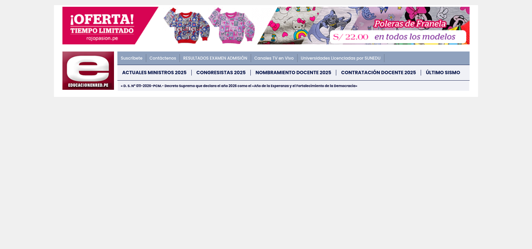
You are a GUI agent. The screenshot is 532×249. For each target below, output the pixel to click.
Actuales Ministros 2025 (154, 73)
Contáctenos (163, 58)
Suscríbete (131, 58)
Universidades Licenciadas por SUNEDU (341, 58)
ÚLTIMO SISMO (443, 73)
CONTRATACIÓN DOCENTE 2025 (378, 73)
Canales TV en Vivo (274, 58)
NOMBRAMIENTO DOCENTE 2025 (293, 73)
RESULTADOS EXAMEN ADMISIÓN (215, 58)
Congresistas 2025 (221, 73)
